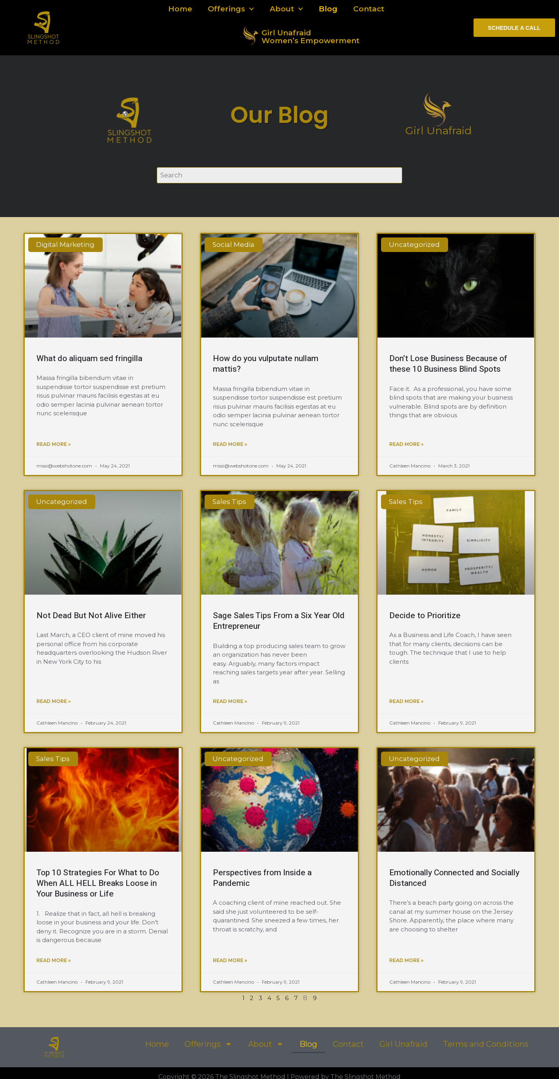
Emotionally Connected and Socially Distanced (454, 878)
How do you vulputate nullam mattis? (265, 363)
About (286, 8)
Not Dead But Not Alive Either (91, 616)
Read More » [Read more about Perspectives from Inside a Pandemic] (230, 961)
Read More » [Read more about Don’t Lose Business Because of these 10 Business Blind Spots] (406, 444)
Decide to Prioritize (425, 616)
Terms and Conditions (485, 1045)
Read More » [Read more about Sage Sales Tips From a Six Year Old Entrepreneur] (230, 702)
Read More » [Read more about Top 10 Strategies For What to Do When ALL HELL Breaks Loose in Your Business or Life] (53, 961)
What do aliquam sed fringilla (89, 358)
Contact (368, 8)
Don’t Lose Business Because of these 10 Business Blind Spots (448, 363)
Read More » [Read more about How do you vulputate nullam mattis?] (230, 444)
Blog (328, 8)
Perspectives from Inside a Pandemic (262, 878)
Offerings (231, 8)
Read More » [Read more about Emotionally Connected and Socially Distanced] (406, 961)
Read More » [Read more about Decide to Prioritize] (406, 702)
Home (180, 8)
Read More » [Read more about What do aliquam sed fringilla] (53, 444)
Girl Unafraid (403, 1045)
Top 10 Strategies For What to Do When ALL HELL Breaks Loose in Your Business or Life (97, 884)
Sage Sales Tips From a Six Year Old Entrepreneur (279, 621)
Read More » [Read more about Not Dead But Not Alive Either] (53, 702)
